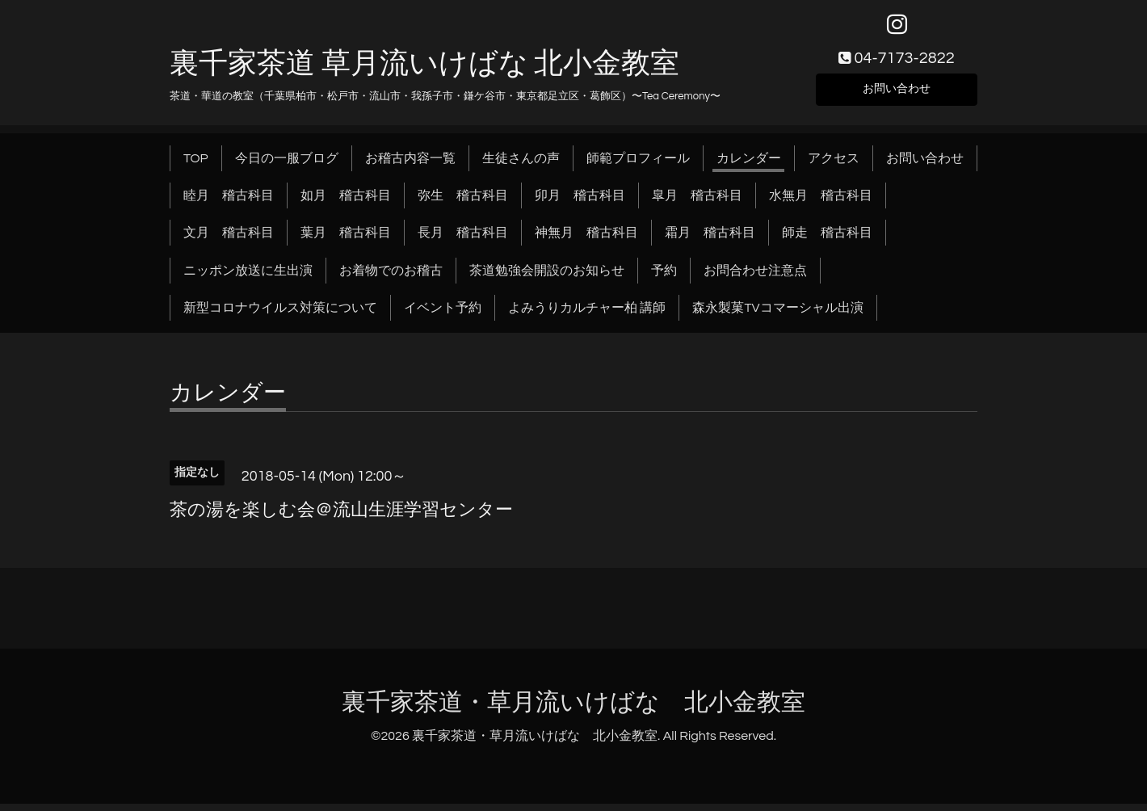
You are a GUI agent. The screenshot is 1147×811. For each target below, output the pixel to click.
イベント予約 (442, 315)
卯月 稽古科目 (580, 201)
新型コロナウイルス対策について (280, 315)
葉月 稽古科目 (345, 239)
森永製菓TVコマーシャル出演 (777, 315)
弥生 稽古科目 (463, 201)
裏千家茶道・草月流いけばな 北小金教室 (573, 708)
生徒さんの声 (521, 164)
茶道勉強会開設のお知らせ (546, 277)
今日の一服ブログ (286, 164)
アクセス (833, 164)
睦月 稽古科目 (228, 201)
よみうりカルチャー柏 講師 (587, 315)
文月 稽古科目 (228, 239)
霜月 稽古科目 (710, 239)
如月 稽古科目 (345, 201)
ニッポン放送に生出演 (248, 277)
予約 (664, 277)
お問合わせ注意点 (755, 277)
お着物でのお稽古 (391, 277)
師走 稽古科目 (827, 239)
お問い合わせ (896, 93)
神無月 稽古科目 (586, 239)
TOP (195, 164)
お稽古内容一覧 (410, 164)
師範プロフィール (638, 164)
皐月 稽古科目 (697, 201)
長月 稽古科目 (463, 239)
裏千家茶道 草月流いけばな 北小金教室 (424, 70)
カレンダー (748, 164)
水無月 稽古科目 (820, 201)
